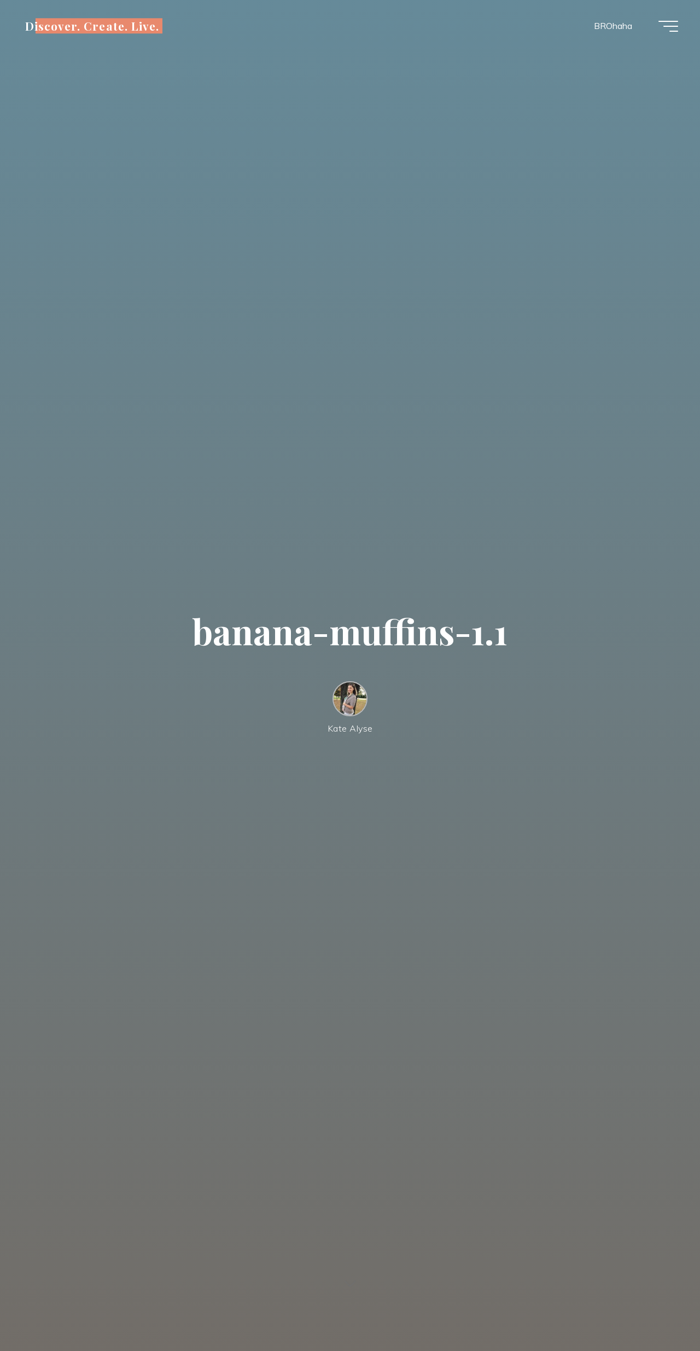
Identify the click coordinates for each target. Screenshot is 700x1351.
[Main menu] (668, 26)
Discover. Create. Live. (92, 25)
